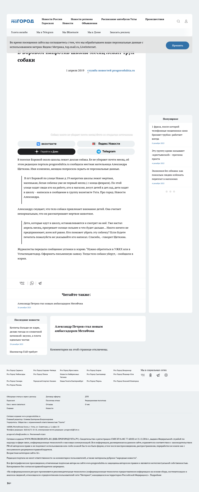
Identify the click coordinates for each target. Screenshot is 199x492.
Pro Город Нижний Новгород (126, 381)
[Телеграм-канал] (106, 152)
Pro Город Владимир (122, 370)
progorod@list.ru (71, 430)
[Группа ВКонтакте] (46, 144)
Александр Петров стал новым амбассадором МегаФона (76, 306)
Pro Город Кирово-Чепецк (44, 370)
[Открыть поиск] (178, 21)
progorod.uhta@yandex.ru (18, 434)
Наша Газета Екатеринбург (71, 381)
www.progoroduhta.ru (31, 416)
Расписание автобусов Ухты (119, 19)
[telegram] (41, 283)
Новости (67, 23)
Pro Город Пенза (40, 374)
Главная (10, 408)
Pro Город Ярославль (69, 370)
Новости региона (82, 19)
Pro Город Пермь (94, 381)
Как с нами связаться (16, 404)
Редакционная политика (95, 400)
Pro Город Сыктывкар (96, 374)
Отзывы (49, 404)
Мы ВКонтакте (70, 32)
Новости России (52, 19)
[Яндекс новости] (106, 144)
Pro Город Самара (14, 381)
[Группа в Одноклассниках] (150, 375)
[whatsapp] (32, 283)
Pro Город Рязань (14, 385)
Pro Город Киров (94, 370)
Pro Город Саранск (15, 370)
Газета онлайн (19, 32)
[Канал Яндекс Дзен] (46, 152)
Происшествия (154, 19)
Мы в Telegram (45, 32)
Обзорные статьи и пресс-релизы (21, 396)
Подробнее (155, 475)
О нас (87, 404)
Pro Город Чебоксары (16, 374)
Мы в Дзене (94, 32)
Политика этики (53, 400)
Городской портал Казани (44, 381)
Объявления (89, 23)
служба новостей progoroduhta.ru (111, 70)
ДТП (87, 396)
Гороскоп (48, 23)
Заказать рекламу (120, 32)
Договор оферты (53, 396)
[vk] (22, 283)
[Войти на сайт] (186, 21)
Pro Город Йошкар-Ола (123, 374)
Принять (177, 45)
